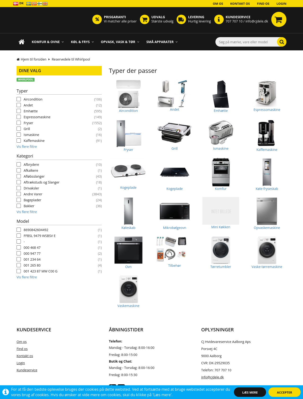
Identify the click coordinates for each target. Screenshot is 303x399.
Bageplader (32, 200)
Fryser (28, 123)
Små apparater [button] (162, 41)
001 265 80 (32, 265)
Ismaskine (31, 134)
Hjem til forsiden (31, 59)
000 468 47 (32, 247)
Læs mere (250, 392)
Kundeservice (27, 370)
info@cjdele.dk (212, 377)
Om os (218, 3)
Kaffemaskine (34, 140)
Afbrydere (31, 164)
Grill (27, 129)
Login (281, 3)
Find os (263, 3)
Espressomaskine (37, 117)
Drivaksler (31, 188)
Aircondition (33, 99)
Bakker (29, 206)
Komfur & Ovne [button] (48, 41)
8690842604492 (36, 230)
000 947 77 (32, 253)
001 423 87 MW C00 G (41, 271)
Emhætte (31, 111)
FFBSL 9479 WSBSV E (40, 235)
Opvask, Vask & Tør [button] (120, 41)
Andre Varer (33, 194)
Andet (28, 105)
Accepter (284, 392)
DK (18, 3)
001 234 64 (32, 259)
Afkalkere (31, 170)
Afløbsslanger (34, 176)
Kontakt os (240, 3)
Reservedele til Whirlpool (71, 59)
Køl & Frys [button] (82, 41)
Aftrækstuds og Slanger (41, 182)
